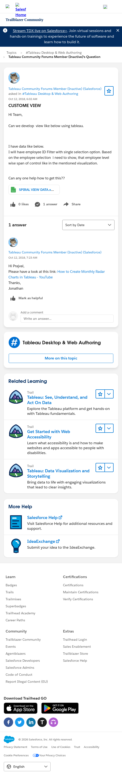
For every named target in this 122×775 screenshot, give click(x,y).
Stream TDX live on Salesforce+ (40, 30)
